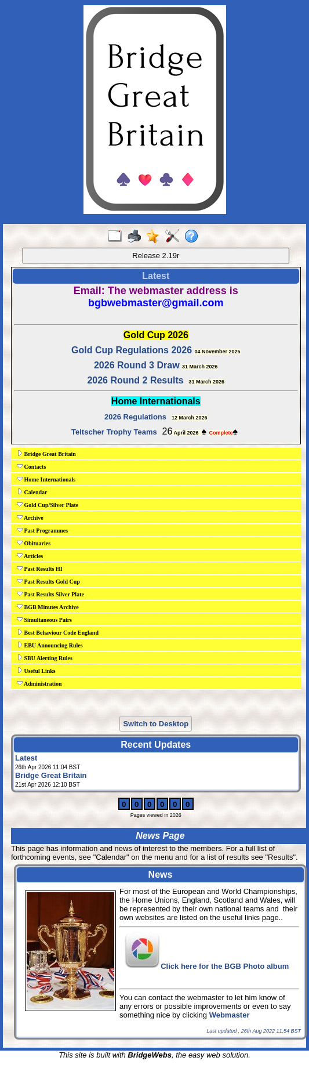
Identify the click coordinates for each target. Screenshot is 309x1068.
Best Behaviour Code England (58, 632)
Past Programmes (42, 530)
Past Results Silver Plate (50, 594)
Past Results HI (40, 568)
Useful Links (36, 670)
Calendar (32, 491)
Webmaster (229, 1015)
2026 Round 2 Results (135, 380)
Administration (39, 683)
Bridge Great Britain (46, 453)
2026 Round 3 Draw (137, 365)
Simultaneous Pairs (44, 619)
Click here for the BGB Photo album (225, 966)
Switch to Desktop (155, 723)
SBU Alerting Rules (44, 657)
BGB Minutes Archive (48, 606)
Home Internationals (46, 479)
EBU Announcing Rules (50, 645)
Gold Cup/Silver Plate (47, 504)
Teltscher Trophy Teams (114, 432)
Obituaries (33, 543)
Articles (30, 555)
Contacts (31, 466)
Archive (30, 517)
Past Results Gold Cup (48, 581)
